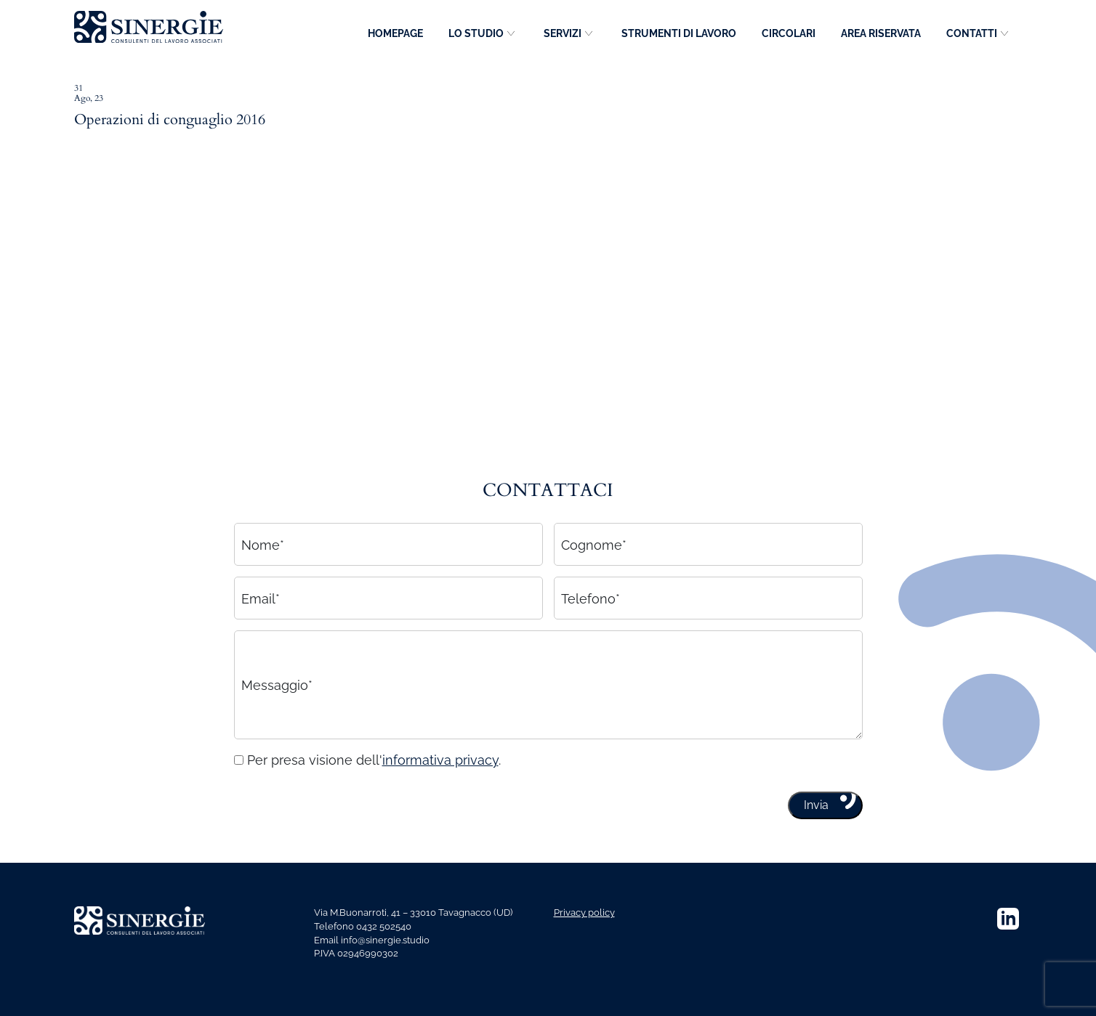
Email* (260, 603)
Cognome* (593, 550)
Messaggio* (277, 690)
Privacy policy (584, 912)
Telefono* (590, 603)
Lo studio (476, 33)
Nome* (262, 550)
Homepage (395, 33)
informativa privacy (440, 765)
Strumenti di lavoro (678, 33)
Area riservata (881, 33)
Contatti (971, 33)
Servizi (562, 33)
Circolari (788, 33)
